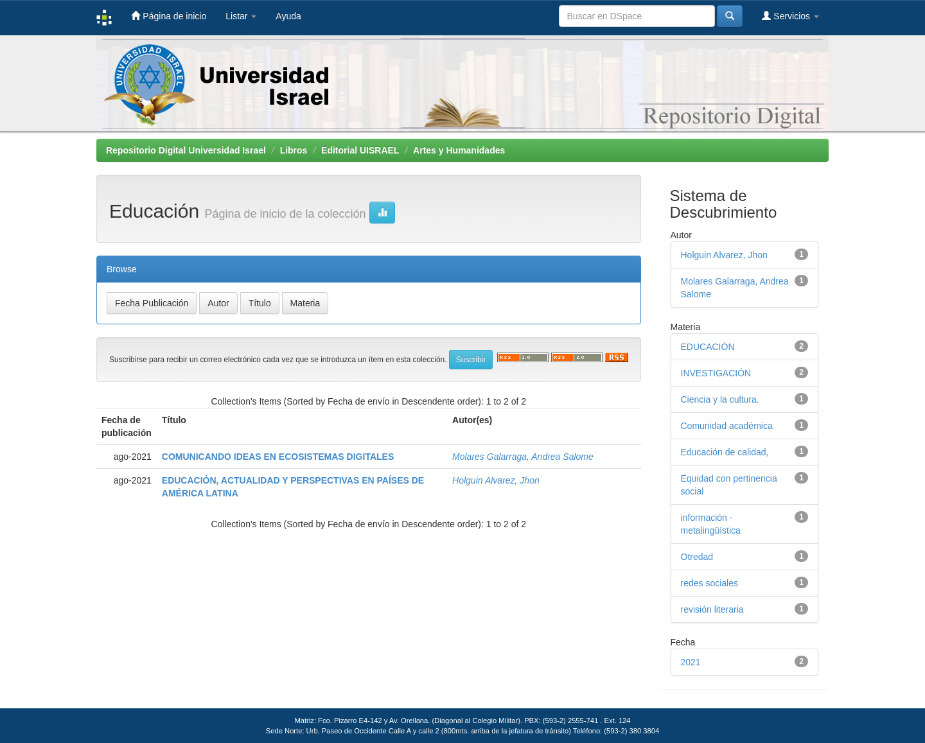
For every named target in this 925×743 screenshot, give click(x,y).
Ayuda (288, 16)
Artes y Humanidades (459, 150)
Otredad (697, 557)
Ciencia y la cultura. (720, 399)
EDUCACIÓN (708, 347)
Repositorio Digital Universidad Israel (186, 150)
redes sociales (710, 583)
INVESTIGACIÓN (716, 373)
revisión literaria (712, 609)
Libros (294, 150)
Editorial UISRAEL (360, 150)
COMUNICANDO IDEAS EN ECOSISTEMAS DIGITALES (278, 456)
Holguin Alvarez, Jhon (496, 480)
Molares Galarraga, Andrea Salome (523, 456)
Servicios (790, 15)
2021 (691, 662)
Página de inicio (168, 15)
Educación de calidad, (725, 452)
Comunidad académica (727, 426)
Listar (240, 16)
